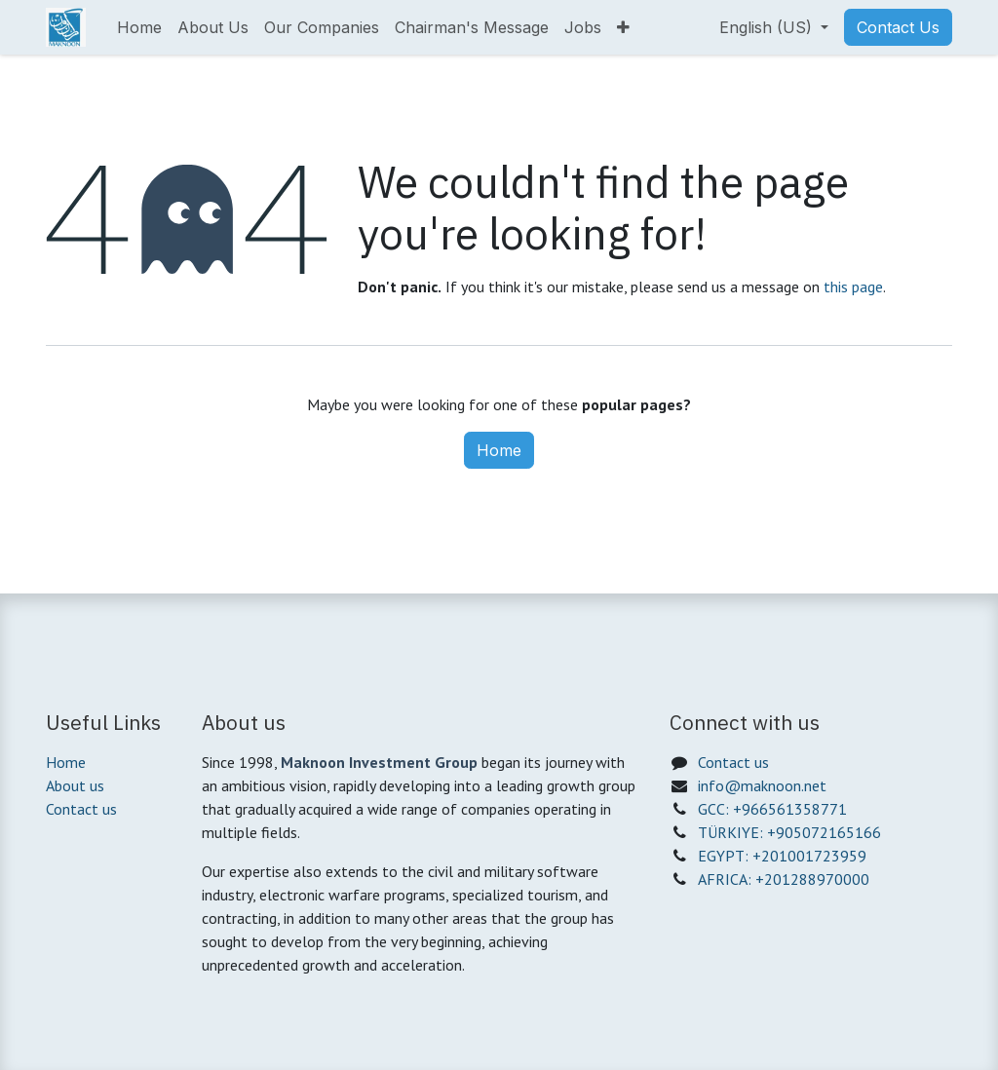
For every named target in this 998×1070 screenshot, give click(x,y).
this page (853, 286)
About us (75, 785)
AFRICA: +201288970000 (783, 879)
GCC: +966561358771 (772, 809)
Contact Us (898, 27)
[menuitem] (139, 27)
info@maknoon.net (762, 785)
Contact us (81, 809)
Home (499, 450)
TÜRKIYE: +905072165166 (789, 832)
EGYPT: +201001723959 (782, 855)
